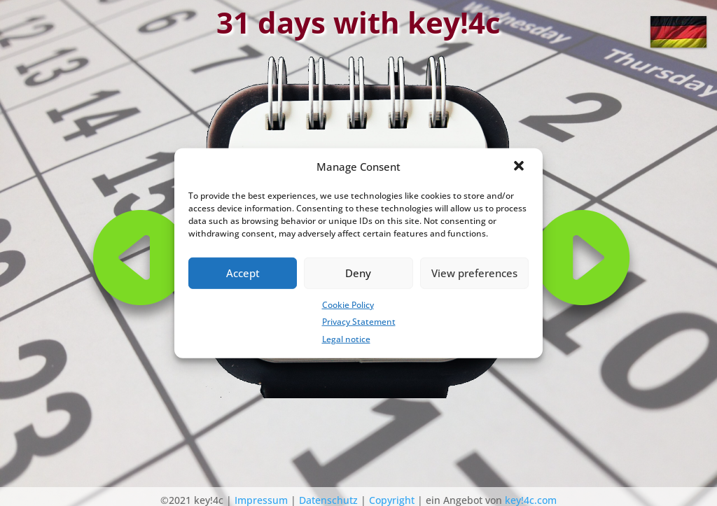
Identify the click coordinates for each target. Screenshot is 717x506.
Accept (243, 273)
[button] (520, 166)
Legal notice (346, 339)
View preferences (474, 273)
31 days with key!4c (358, 22)
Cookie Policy (348, 304)
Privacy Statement (359, 322)
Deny (358, 273)
